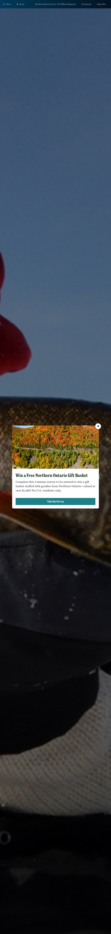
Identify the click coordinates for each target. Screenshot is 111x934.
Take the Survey (55, 501)
